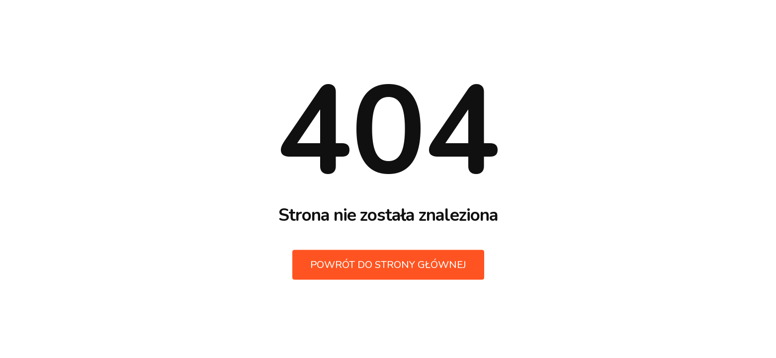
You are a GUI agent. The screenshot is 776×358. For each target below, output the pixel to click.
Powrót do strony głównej (388, 264)
